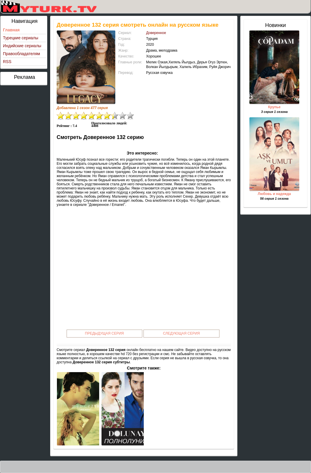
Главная (11, 30)
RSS (7, 61)
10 (130, 116)
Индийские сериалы (22, 45)
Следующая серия (181, 333)
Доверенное (156, 33)
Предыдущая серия (104, 333)
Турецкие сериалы (20, 37)
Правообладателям (21, 53)
